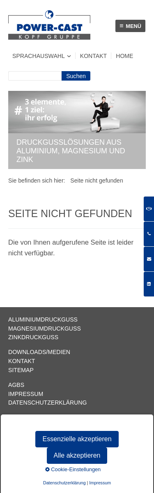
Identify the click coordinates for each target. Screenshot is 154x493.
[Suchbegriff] (35, 76)
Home (124, 56)
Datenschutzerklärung (47, 402)
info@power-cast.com (45, 417)
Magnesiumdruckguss (44, 328)
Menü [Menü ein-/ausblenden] (130, 26)
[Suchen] (76, 76)
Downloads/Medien (39, 352)
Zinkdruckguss (33, 337)
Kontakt (93, 56)
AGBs (16, 385)
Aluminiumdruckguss (43, 319)
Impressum (25, 394)
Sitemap (21, 370)
